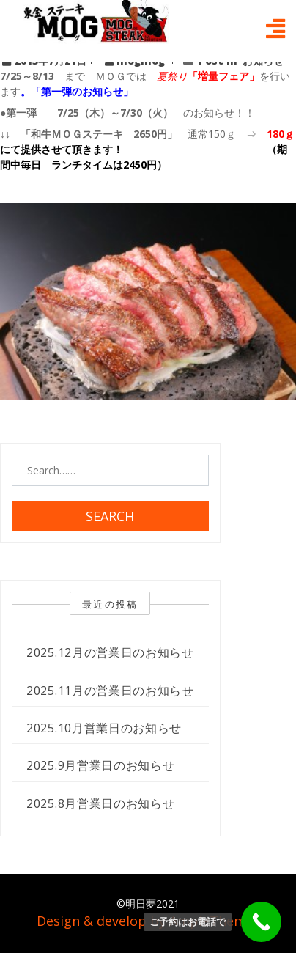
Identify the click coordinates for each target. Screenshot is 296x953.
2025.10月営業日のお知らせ (104, 728)
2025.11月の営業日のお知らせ (110, 690)
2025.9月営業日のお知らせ (100, 765)
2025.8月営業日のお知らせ (100, 803)
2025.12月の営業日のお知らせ (110, 652)
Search (110, 516)
